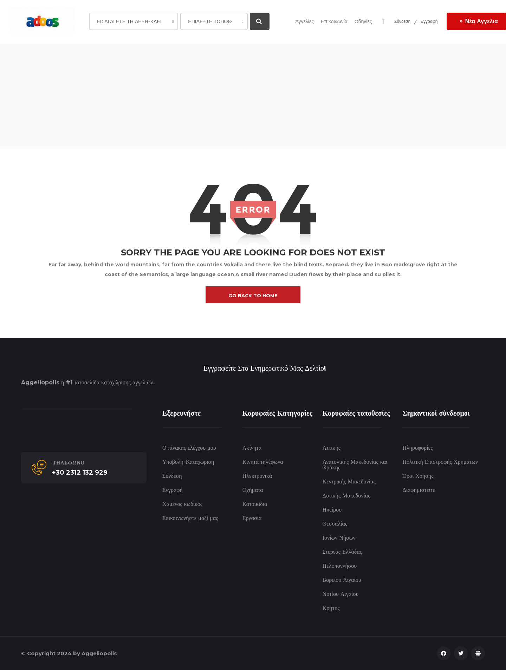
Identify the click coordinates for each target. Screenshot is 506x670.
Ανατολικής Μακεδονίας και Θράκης (355, 464)
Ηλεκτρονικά (257, 476)
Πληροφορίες (417, 447)
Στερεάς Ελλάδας (342, 551)
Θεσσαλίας (335, 523)
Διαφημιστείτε (418, 490)
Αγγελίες (304, 21)
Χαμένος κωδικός (182, 504)
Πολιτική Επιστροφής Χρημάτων (440, 461)
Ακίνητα (251, 447)
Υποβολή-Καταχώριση (188, 461)
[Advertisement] (253, 96)
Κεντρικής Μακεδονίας (349, 481)
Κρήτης (331, 608)
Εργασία (252, 518)
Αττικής (331, 447)
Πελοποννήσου (340, 565)
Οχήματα (252, 490)
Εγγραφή (429, 21)
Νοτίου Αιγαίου (341, 594)
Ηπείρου (332, 509)
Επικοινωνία (334, 21)
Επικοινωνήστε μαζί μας (190, 518)
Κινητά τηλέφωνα (262, 461)
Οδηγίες (363, 21)
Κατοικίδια (254, 504)
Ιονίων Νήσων (339, 537)
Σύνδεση (402, 21)
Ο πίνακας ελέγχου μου (189, 447)
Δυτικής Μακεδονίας (346, 495)
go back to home (253, 295)
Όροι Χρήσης (417, 476)
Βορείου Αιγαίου (342, 580)
